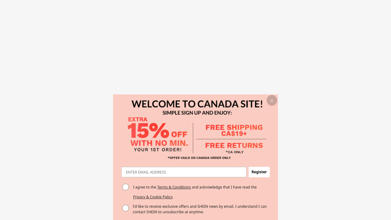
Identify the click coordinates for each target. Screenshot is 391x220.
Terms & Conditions (174, 187)
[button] (272, 100)
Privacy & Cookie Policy (153, 197)
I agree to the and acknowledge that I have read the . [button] (195, 192)
